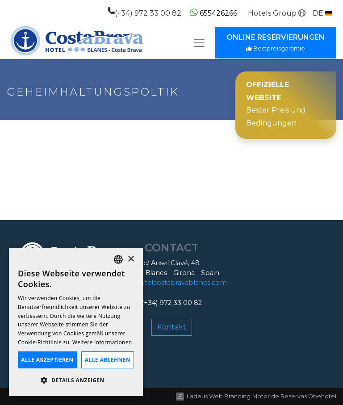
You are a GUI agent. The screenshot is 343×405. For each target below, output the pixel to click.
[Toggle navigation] (199, 42)
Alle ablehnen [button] (107, 359)
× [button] (130, 259)
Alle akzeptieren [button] (47, 359)
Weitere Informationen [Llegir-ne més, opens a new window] (102, 342)
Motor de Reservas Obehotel (294, 396)
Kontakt (171, 327)
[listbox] (118, 259)
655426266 (213, 12)
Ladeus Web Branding (219, 396)
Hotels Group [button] (276, 13)
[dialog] (76, 322)
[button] (322, 14)
